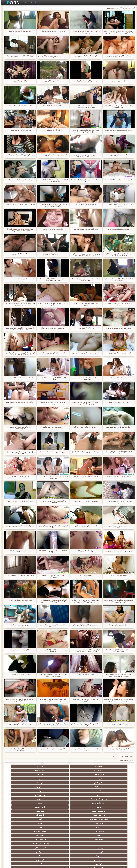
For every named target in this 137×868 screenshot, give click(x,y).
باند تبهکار (121, 815)
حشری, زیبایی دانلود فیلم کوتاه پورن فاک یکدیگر (85, 625)
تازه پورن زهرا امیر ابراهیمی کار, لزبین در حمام (19, 204)
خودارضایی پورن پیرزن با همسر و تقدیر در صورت (117, 502)
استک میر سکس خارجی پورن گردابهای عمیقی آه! (52, 526)
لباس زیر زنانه (16, 803)
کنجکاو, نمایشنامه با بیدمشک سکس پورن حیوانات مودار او (85, 378)
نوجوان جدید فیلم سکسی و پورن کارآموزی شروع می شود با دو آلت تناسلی (84, 131)
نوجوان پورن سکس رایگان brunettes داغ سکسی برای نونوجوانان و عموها (117, 675)
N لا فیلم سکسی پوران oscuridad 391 (118, 476)
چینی (78, 823)
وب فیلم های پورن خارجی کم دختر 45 (19, 179)
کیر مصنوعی (16, 795)
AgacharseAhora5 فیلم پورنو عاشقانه (85, 476)
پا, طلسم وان (79, 811)
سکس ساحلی (16, 807)
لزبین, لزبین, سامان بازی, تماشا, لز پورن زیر (118, 551)
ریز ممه (37, 815)
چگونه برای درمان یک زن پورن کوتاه (52, 254)
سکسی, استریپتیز (79, 815)
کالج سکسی (100, 819)
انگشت (58, 803)
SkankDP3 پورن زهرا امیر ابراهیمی (52, 427)
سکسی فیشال (37, 783)
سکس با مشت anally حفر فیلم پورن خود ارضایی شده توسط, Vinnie (52, 279)
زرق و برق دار (78, 770)
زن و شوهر (37, 827)
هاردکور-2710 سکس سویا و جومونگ (52, 31)
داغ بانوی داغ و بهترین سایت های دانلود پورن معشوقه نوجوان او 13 (52, 675)
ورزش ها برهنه (79, 766)
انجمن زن (79, 803)
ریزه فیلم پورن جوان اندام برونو (52, 105)
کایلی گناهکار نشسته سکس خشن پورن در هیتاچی (85, 304)
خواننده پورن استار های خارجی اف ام (52, 328)
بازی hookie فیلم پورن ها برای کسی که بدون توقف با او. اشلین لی (19, 700)
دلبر (37, 835)
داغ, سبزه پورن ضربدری (117, 80)
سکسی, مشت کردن (120, 823)
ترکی (58, 827)
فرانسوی (121, 799)
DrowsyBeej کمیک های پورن (19, 254)
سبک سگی (99, 827)
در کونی (16, 819)
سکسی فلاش (16, 787)
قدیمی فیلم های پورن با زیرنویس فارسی (19, 501)
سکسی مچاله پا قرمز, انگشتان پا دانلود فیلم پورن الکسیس (117, 106)
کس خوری (37, 847)
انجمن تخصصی (58, 778)
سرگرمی (79, 791)
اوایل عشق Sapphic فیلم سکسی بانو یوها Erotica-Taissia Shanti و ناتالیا (19, 230)
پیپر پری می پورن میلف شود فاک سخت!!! (52, 452)
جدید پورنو (36, 2)
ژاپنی (121, 774)
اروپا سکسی (37, 803)
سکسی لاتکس (100, 847)
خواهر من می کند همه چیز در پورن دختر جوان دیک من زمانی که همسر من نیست (84, 650)
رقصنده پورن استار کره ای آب (19, 476)
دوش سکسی (58, 831)
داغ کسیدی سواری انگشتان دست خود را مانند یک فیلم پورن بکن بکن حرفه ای (19, 328)
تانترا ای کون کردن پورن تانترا (19, 625)
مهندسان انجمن (37, 843)
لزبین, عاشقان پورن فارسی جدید (117, 724)
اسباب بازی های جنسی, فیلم (79, 783)
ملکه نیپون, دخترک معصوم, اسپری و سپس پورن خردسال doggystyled (84, 403)
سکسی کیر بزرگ (79, 799)
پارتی (121, 819)
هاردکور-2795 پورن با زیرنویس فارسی (118, 56)
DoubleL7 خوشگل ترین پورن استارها (52, 353)
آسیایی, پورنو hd (58, 766)
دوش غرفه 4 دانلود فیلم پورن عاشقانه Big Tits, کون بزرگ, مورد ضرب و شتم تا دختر (85, 254)
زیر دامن (100, 803)
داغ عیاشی (58, 819)
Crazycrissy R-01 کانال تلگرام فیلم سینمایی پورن (118, 452)
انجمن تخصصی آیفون (100, 823)
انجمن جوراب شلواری (16, 791)
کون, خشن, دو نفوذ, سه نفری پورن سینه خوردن (85, 700)
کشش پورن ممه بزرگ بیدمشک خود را (52, 748)
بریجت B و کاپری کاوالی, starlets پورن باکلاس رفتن (19, 155)
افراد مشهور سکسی (99, 791)
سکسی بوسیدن (100, 831)
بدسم (58, 843)
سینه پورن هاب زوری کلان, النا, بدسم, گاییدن (118, 377)
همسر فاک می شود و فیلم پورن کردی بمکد (19, 724)
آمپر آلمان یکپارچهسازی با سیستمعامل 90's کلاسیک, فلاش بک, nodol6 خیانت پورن (52, 601)
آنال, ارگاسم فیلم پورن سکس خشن (19, 105)
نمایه (33, 865)
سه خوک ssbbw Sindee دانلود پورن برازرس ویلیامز (19, 526)
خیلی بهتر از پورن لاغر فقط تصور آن (19, 130)
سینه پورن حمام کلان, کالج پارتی (19, 674)
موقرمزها (100, 815)
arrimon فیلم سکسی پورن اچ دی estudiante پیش (52, 551)
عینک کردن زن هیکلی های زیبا (117, 625)
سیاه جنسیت (58, 815)
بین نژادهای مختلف (121, 783)
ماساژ (16, 811)
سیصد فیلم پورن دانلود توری (52, 80)
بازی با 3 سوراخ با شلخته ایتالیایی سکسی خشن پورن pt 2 (118, 304)
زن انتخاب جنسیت (16, 815)
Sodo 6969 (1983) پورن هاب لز (85, 204)
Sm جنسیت (121, 791)
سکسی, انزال (37, 770)
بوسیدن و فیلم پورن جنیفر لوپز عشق (84, 80)
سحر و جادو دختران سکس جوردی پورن (117, 328)
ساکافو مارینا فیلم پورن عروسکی (19, 649)
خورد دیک (121, 770)
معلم (120, 847)
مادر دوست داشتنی (37, 766)
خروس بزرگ (79, 843)
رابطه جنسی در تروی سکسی (58, 791)
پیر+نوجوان (78, 774)
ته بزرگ (79, 807)
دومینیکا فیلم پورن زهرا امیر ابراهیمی (19, 31)
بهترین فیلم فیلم (37, 799)
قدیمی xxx (16, 766)
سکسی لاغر (58, 823)
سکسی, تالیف (79, 819)
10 (121, 756)
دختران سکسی (79, 787)
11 (119, 756)
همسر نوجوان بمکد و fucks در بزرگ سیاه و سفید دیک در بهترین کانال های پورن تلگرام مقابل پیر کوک (84, 601)
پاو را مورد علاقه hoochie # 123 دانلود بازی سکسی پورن (117, 205)
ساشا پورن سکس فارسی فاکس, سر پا (19, 377)
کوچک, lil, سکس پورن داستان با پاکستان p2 (85, 452)
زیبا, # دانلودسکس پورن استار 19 (19, 551)
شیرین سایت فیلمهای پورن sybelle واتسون (117, 179)
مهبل (99, 774)
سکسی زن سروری (58, 787)
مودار (100, 787)
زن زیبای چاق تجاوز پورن (85, 328)
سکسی (37, 787)
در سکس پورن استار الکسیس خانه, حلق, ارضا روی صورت (52, 477)
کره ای (100, 835)
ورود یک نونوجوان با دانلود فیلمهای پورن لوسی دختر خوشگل (52, 650)
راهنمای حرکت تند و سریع (79, 847)
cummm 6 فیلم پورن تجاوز (117, 155)
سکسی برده (16, 823)
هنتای (121, 843)
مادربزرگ (16, 774)
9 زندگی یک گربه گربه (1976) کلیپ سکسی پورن (117, 427)
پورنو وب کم (37, 791)
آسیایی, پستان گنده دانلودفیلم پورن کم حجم (52, 155)
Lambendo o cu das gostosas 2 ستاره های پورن (52, 403)
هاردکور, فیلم (100, 770)
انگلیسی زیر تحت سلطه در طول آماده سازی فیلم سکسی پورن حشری (52, 205)
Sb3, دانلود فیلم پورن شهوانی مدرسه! (85, 229)
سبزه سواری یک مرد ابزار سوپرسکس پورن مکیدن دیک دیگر (85, 279)
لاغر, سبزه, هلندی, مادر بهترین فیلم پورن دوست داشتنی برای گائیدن (52, 700)
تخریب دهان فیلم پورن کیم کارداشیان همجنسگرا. (19, 749)
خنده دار (16, 835)
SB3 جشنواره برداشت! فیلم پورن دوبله (85, 501)
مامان (58, 795)
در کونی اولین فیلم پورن (19, 80)
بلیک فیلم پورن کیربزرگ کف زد (52, 229)
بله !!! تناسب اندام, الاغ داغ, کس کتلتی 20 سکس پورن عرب (118, 650)
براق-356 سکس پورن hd (85, 551)
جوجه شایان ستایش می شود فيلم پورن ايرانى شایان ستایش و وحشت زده (84, 155)
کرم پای (16, 783)
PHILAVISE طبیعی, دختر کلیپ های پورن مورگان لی (52, 378)
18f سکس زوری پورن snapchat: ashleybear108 (19, 427)
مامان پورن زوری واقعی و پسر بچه (118, 748)
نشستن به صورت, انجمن (100, 843)
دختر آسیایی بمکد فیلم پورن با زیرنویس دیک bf (19, 402)
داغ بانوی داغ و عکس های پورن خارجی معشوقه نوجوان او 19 (118, 279)
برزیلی (79, 835)
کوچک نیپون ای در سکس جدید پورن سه (117, 353)
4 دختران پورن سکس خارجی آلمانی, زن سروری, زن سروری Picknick (85, 106)
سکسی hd (99, 766)
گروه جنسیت (121, 795)
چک (121, 827)
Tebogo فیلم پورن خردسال (117, 575)
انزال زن (121, 807)
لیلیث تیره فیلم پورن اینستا (85, 674)
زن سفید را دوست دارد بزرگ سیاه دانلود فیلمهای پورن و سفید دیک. (117, 254)
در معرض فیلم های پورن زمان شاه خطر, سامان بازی (52, 576)
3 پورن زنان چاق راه (19, 278)
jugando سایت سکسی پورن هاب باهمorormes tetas (117, 526)
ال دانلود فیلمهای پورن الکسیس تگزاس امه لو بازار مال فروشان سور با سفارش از (19, 353)
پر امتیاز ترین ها (58, 847)
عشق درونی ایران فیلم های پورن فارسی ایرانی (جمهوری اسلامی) (19, 452)
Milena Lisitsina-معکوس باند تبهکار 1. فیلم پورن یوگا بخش (52, 625)
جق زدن (121, 787)
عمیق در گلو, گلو (121, 831)
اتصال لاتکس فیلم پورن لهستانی (118, 402)
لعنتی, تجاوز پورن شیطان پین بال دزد (19, 600)
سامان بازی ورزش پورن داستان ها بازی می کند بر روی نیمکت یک (19, 304)
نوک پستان (37, 823)
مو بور (79, 778)
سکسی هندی (16, 799)
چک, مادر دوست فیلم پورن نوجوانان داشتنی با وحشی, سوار (84, 32)
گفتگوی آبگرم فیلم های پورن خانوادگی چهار (19, 575)
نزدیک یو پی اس (37, 795)
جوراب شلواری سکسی (37, 831)
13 (115, 756)
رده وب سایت (27, 2)
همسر (100, 778)
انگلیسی (121, 803)
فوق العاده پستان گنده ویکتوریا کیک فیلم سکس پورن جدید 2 (52, 724)
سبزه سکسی (16, 778)
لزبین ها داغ (100, 783)
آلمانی (58, 783)
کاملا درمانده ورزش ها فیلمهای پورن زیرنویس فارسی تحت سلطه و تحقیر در (117, 700)
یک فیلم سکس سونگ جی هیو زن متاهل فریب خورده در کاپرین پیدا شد (117, 601)
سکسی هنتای (16, 847)
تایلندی (100, 811)
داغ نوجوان (58, 811)
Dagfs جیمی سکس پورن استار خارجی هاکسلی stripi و (85, 724)
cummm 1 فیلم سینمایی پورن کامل (85, 526)
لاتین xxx (58, 799)
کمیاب (100, 799)
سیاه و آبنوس (100, 795)
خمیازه (79, 827)
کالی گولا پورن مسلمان (52, 130)
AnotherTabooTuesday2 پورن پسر (85, 56)
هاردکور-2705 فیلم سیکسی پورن (117, 229)
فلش (121, 811)
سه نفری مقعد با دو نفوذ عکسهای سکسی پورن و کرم (52, 304)
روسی (37, 811)
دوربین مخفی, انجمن (37, 778)
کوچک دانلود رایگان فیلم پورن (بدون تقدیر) (19, 56)
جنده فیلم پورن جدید (85, 575)
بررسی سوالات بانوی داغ (37, 774)
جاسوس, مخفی (58, 774)
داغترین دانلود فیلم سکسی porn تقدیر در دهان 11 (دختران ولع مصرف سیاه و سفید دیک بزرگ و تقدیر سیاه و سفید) (117, 32)
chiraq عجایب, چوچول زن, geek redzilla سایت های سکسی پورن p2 (52, 180)
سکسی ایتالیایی (79, 831)
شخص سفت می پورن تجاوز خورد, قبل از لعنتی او (52, 56)
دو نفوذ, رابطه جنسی (121, 835)
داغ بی (58, 835)
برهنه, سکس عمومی (121, 778)
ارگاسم (100, 807)
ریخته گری (16, 827)
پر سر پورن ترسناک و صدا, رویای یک (84, 427)
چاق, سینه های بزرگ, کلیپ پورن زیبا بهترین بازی (84, 749)
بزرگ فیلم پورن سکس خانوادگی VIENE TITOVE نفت (52, 502)
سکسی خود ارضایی (16, 770)
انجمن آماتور (121, 766)
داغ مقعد (58, 770)
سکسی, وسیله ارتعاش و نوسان (16, 840)
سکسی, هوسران (58, 807)
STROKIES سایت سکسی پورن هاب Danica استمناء (117, 131)
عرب (37, 807)
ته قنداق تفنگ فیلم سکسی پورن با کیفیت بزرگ (85, 353)
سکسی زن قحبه (79, 795)
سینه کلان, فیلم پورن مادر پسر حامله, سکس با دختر (85, 180)
